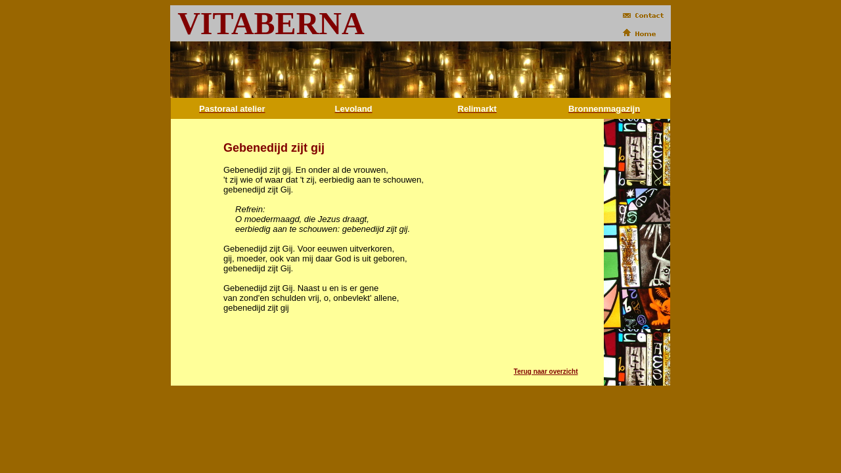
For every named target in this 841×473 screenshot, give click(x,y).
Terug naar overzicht (546, 371)
